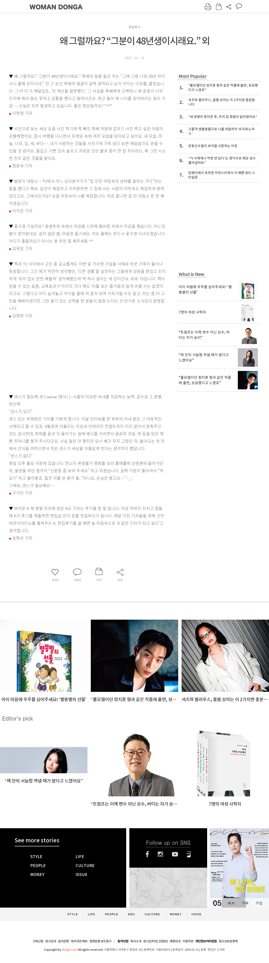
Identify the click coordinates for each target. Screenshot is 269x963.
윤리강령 (63, 941)
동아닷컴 (122, 941)
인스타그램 (160, 854)
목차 (231, 903)
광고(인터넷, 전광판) (155, 941)
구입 (258, 903)
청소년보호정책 (228, 941)
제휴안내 (175, 941)
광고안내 (50, 941)
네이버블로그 (189, 854)
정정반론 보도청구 (100, 941)
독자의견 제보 (79, 941)
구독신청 (38, 941)
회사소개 (135, 941)
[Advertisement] (76, 355)
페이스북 (147, 854)
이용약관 (187, 941)
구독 (245, 903)
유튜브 (175, 854)
